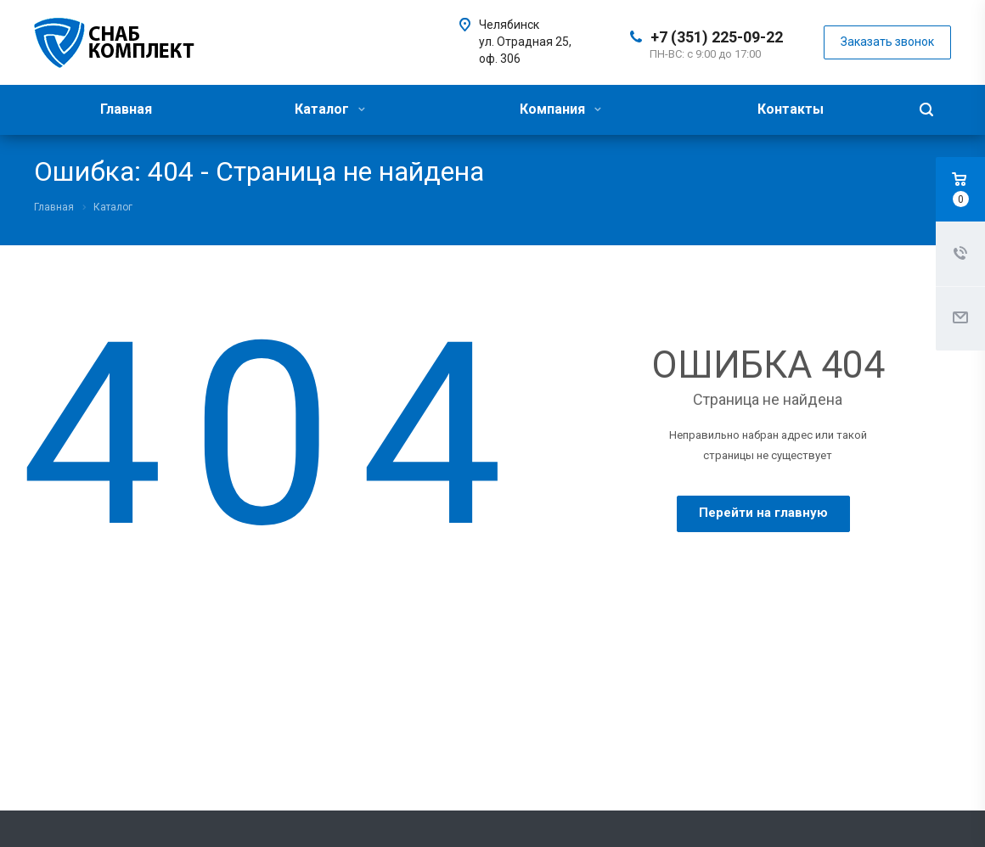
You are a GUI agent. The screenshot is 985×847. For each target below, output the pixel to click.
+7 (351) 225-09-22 (716, 37)
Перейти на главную (763, 512)
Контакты (790, 109)
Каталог (330, 109)
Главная (126, 109)
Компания (560, 109)
